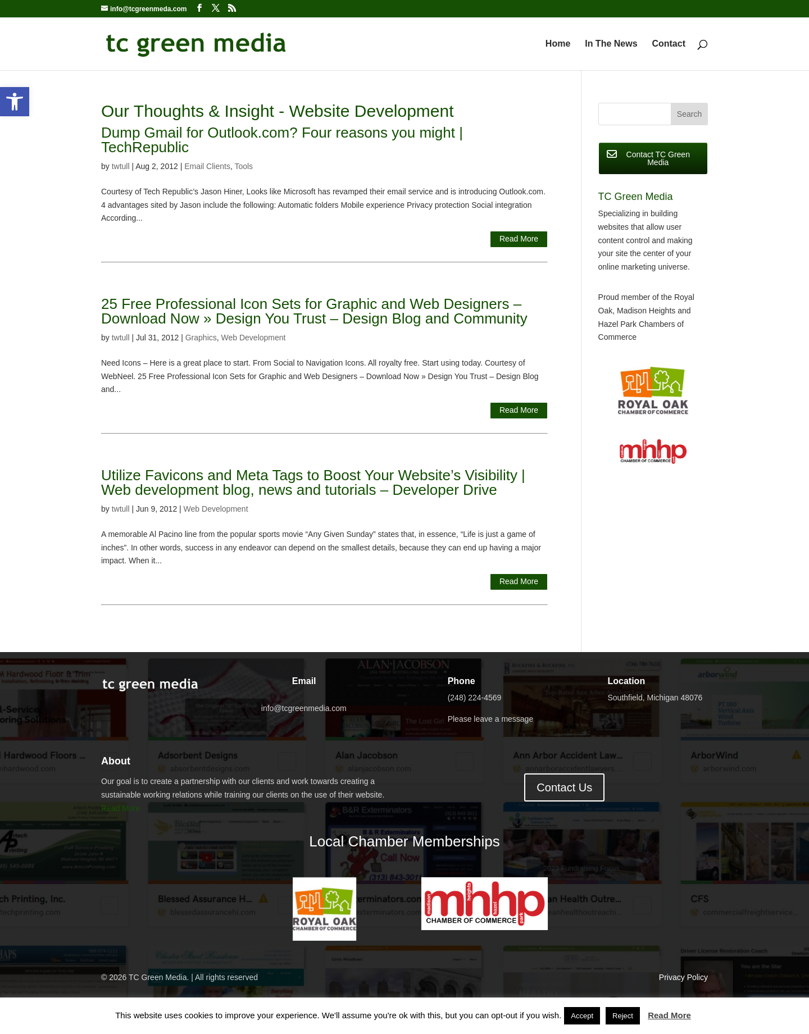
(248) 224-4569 (475, 697)
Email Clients (207, 166)
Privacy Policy (683, 977)
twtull (121, 166)
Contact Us (564, 787)
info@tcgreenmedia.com (304, 708)
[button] (14, 101)
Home (558, 44)
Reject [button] (622, 1016)
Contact (668, 44)
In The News (611, 44)
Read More (518, 238)
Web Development (253, 337)
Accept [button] (582, 1016)
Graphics (201, 337)
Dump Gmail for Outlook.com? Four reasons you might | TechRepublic (282, 140)
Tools (243, 166)
